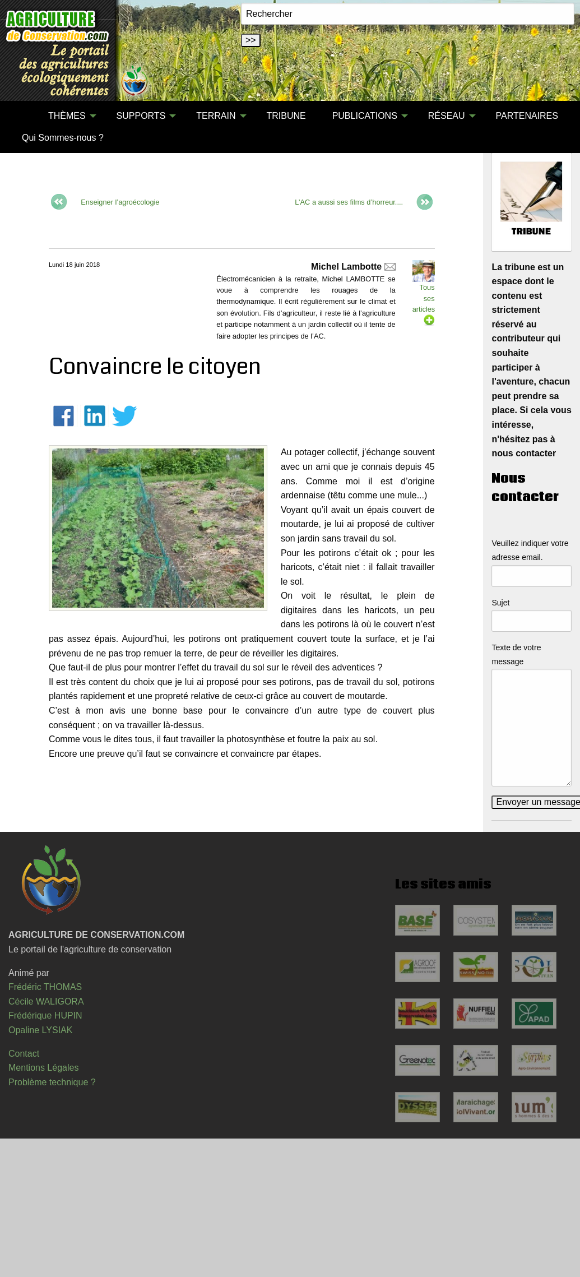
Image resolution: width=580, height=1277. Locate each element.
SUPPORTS (141, 116)
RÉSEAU (446, 116)
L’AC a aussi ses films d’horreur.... (350, 201)
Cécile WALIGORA (46, 1001)
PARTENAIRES (527, 116)
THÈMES (67, 116)
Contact (23, 1053)
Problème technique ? (52, 1082)
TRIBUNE (285, 116)
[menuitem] (22, 116)
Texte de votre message (516, 654)
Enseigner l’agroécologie (120, 201)
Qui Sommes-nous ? (63, 137)
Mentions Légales (43, 1067)
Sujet (500, 602)
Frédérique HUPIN (45, 1015)
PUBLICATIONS (364, 116)
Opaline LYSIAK (40, 1030)
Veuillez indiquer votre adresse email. (529, 550)
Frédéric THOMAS (45, 987)
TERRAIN (215, 116)
